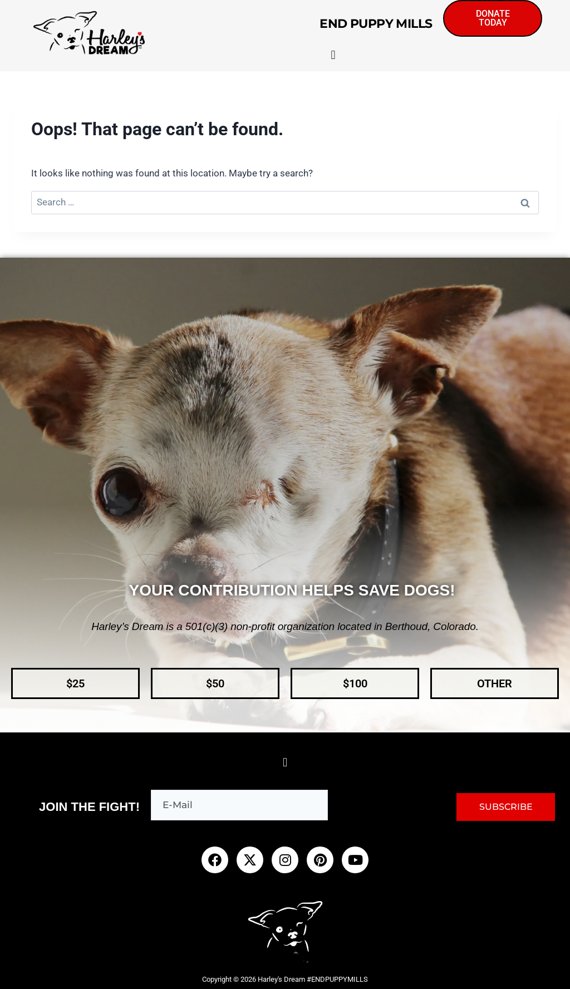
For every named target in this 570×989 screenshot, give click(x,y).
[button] (333, 56)
